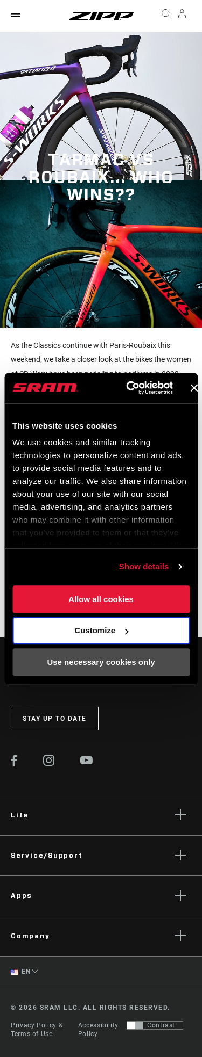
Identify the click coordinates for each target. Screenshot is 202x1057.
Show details (144, 566)
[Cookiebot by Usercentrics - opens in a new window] (129, 388)
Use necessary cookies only (101, 662)
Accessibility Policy (98, 1030)
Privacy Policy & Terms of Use (36, 1030)
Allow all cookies (101, 599)
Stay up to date (55, 718)
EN (20, 972)
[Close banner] (194, 388)
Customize (101, 630)
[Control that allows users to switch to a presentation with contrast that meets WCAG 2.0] (155, 1025)
